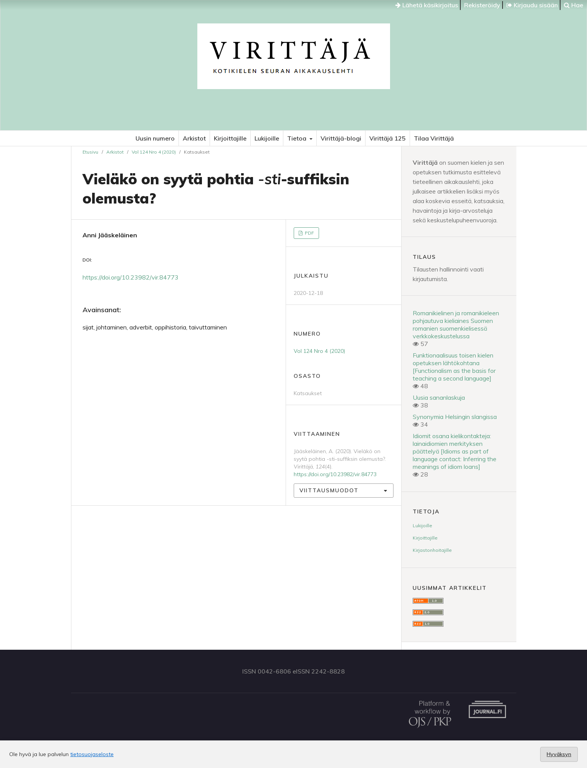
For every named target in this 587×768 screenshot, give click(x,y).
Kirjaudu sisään (532, 5)
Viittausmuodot (329, 490)
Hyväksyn (559, 754)
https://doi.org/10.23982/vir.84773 (131, 277)
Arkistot (194, 138)
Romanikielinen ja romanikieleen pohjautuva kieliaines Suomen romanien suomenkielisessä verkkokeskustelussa (456, 324)
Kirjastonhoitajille (432, 550)
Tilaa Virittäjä (434, 138)
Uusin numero (155, 138)
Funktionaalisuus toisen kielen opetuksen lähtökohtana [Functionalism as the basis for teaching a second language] (454, 366)
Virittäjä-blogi (341, 138)
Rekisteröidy (482, 5)
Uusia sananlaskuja (439, 397)
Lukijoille (267, 138)
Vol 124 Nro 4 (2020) (154, 152)
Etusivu (90, 152)
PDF (309, 233)
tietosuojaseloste (92, 754)
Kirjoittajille (230, 138)
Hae (573, 5)
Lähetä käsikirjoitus (426, 5)
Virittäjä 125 (387, 138)
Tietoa (297, 138)
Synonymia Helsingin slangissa (455, 416)
